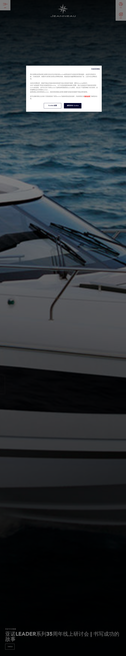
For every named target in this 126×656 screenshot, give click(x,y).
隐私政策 (87, 96)
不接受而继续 (95, 69)
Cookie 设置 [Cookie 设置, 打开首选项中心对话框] (52, 106)
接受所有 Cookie (72, 106)
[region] (64, 89)
